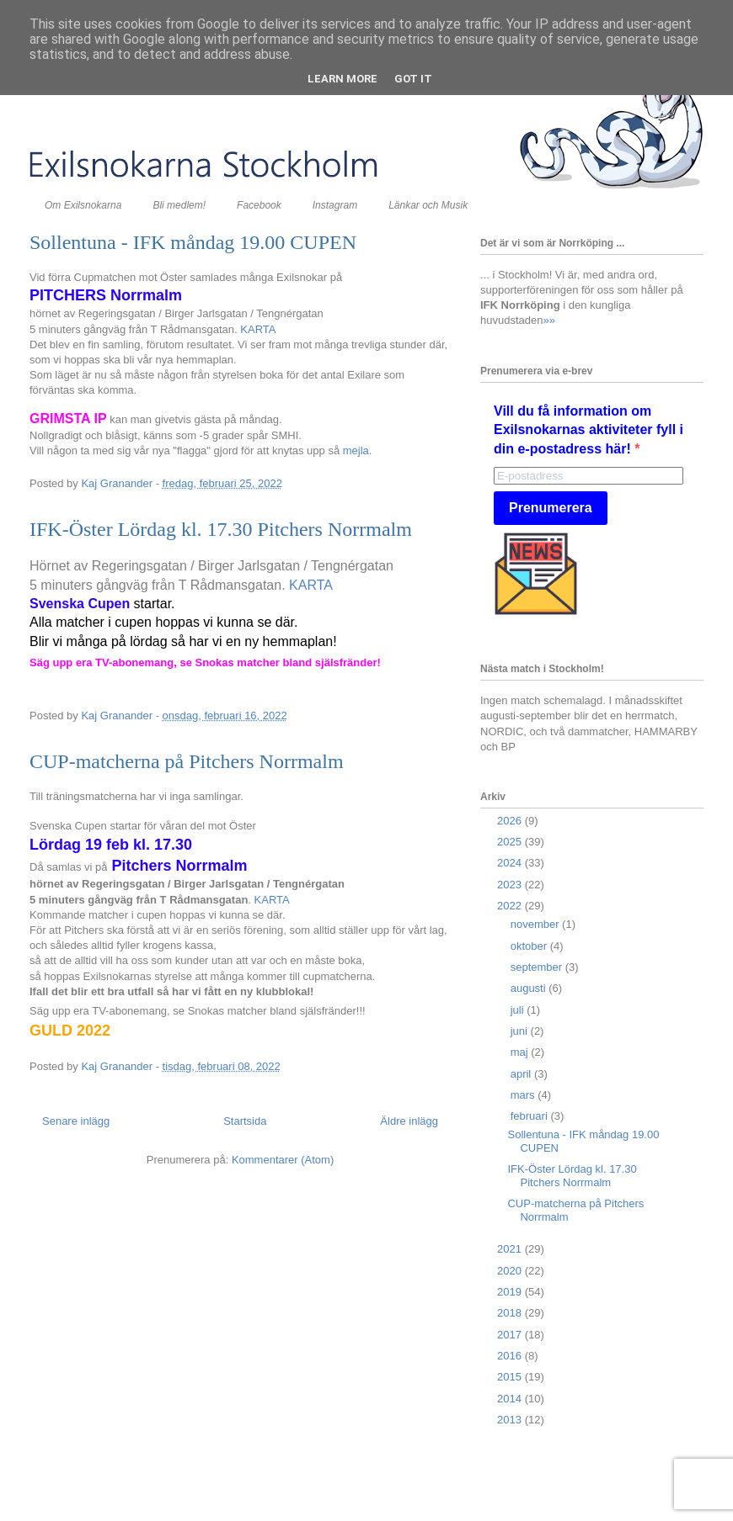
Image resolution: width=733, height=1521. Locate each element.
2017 (511, 1334)
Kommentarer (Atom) (283, 1159)
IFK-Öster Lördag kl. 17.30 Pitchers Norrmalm (220, 529)
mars (524, 1095)
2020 (511, 1270)
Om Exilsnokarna (83, 205)
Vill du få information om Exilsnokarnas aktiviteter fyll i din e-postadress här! (588, 430)
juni (521, 1031)
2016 (511, 1355)
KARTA (258, 329)
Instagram (335, 205)
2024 (511, 862)
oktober (530, 946)
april (522, 1074)
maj (521, 1052)
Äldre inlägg (409, 1121)
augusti (530, 988)
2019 (511, 1291)
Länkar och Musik (428, 205)
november (536, 924)
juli (519, 1010)
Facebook (259, 205)
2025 (511, 841)
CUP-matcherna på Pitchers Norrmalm (186, 761)
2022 (511, 905)
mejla (356, 450)
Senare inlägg (76, 1121)
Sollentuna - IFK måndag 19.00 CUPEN (192, 242)
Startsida (244, 1121)
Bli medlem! (179, 205)
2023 (511, 884)
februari (531, 1116)
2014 (511, 1398)
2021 (511, 1249)
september (538, 967)
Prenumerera (550, 508)
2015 (511, 1376)
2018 (511, 1312)
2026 (511, 820)
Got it (413, 78)
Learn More (342, 78)
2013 (511, 1419)
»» (548, 320)
